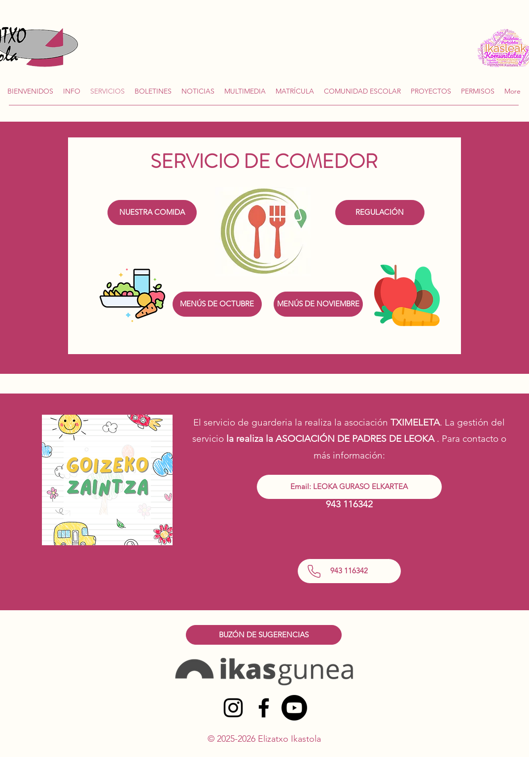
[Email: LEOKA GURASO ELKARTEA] (349, 486)
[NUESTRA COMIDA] (152, 212)
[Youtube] (294, 708)
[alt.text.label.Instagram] (233, 708)
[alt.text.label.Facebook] (264, 708)
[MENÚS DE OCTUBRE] (217, 304)
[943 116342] (349, 571)
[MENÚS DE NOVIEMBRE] (318, 304)
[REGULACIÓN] (379, 212)
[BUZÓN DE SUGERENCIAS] (264, 635)
